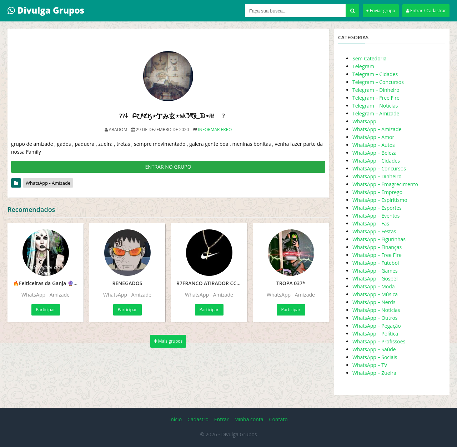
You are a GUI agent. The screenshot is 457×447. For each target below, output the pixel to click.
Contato (278, 419)
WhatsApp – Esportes (377, 207)
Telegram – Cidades (375, 74)
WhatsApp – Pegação (376, 325)
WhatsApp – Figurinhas (379, 239)
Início (175, 419)
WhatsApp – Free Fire (377, 255)
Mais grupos (168, 341)
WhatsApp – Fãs (370, 223)
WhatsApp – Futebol (375, 262)
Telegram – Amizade (375, 113)
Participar (45, 310)
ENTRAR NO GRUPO (168, 166)
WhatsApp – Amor (373, 137)
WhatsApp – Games (375, 270)
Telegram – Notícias (375, 105)
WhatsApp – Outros (375, 317)
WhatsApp (364, 121)
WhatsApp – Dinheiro (377, 176)
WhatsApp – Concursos (379, 168)
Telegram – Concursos (378, 82)
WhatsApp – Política (375, 333)
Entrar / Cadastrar (426, 11)
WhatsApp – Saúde (374, 349)
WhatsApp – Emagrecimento (385, 184)
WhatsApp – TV (369, 365)
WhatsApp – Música (375, 294)
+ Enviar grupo (380, 11)
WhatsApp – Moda (373, 286)
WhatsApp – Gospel (374, 278)
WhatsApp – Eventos (376, 215)
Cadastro (198, 419)
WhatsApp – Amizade (376, 129)
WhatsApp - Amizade (48, 183)
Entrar (221, 419)
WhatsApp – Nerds (374, 302)
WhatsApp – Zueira (374, 372)
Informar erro (215, 129)
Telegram (363, 66)
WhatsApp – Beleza (374, 152)
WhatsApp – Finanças (377, 247)
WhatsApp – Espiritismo (379, 200)
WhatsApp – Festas (374, 231)
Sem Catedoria (369, 58)
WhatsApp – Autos (373, 144)
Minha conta (248, 419)
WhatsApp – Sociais (374, 357)
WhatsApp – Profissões (378, 341)
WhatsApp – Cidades (376, 160)
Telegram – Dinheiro (376, 89)
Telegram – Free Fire (376, 97)
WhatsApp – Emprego (377, 192)
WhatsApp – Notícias (376, 310)
